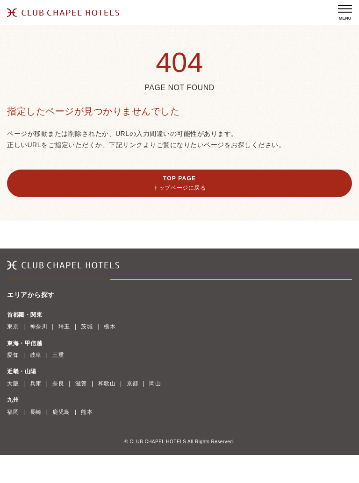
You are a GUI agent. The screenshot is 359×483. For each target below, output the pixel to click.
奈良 (58, 383)
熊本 (87, 412)
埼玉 (64, 326)
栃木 (109, 326)
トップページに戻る (179, 188)
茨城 (87, 326)
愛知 (13, 355)
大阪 (13, 383)
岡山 (155, 383)
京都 (132, 383)
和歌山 (107, 383)
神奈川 (39, 326)
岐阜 (36, 355)
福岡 (13, 412)
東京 (13, 326)
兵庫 (36, 383)
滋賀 (81, 383)
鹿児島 (61, 412)
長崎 (36, 412)
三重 (58, 355)
